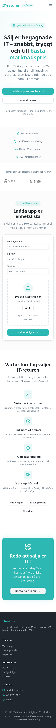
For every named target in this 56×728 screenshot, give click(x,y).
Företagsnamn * (15, 241)
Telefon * (11, 266)
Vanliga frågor (9, 672)
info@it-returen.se (15, 690)
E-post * (11, 253)
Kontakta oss (28, 100)
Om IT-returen (9, 668)
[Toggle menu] (51, 5)
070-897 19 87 (13, 694)
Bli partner (28, 511)
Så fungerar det (38, 502)
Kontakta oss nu (28, 591)
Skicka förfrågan (28, 332)
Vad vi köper (16, 502)
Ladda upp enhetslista (28, 91)
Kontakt (6, 676)
